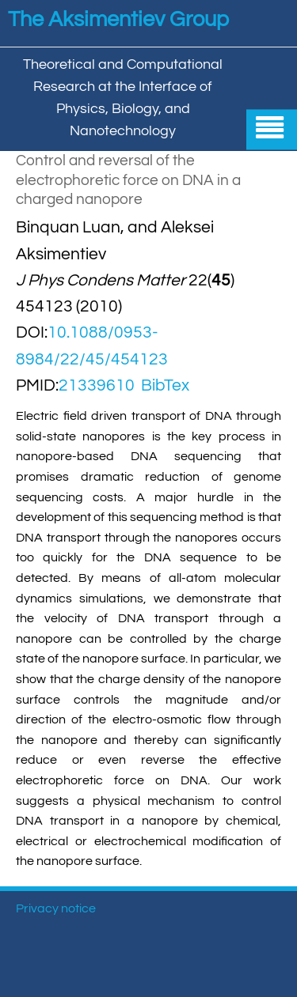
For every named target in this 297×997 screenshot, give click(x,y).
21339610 (97, 385)
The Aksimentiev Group (118, 20)
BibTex (165, 385)
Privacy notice (56, 908)
